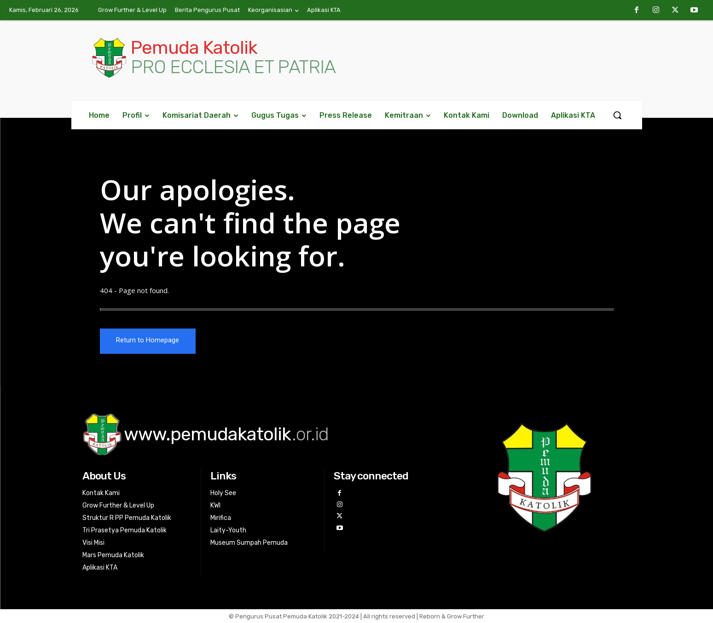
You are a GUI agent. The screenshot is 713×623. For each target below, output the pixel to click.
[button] (617, 115)
